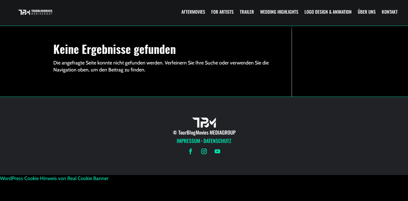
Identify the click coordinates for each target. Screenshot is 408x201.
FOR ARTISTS (222, 11)
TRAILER (247, 11)
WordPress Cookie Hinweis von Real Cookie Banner (54, 178)
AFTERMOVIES (193, 11)
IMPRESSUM (188, 140)
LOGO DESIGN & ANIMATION (328, 11)
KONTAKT (390, 11)
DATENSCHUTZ (217, 140)
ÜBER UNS (367, 11)
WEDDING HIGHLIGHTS (279, 11)
